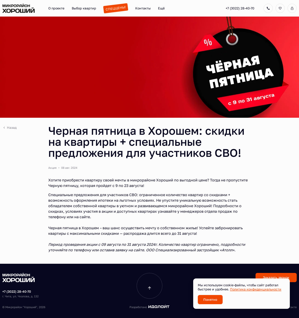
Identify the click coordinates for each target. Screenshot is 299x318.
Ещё (161, 8)
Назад (9, 127)
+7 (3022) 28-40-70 (240, 8)
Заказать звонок (276, 277)
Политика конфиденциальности (255, 289)
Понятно (210, 299)
